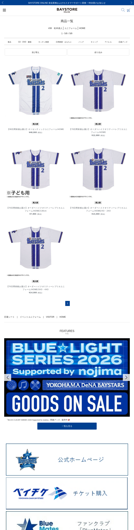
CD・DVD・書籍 (24, 42)
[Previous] (2, 2)
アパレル (108, 42)
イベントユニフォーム (30, 317)
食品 (9, 42)
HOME (62, 317)
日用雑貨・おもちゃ (64, 42)
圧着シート (9, 317)
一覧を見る (67, 426)
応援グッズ (123, 42)
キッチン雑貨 (43, 42)
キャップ (94, 42)
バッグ (81, 42)
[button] (35, 52)
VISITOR (50, 317)
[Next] (131, 2)
